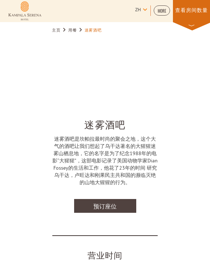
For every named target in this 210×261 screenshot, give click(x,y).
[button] (162, 10)
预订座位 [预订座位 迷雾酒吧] (105, 206)
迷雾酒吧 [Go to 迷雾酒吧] (93, 30)
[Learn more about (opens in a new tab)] (24, 10)
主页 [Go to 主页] (56, 30)
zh (138, 10)
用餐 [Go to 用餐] (72, 30)
